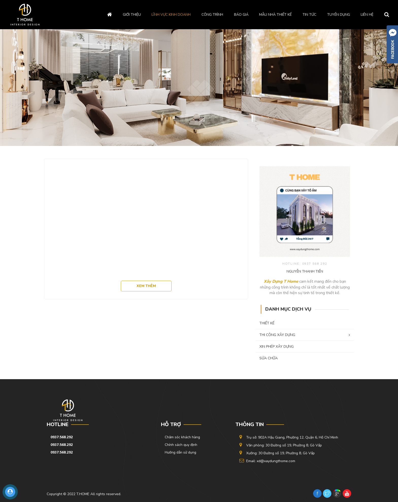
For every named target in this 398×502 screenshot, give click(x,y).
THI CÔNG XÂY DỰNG (304, 334)
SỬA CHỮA (268, 358)
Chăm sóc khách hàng (182, 437)
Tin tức (309, 14)
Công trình (212, 14)
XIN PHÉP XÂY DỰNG (276, 346)
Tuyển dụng (338, 14)
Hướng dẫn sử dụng (180, 452)
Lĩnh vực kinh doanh (171, 14)
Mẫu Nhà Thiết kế (275, 14)
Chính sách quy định (181, 444)
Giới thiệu (132, 14)
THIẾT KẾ (266, 323)
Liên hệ (367, 14)
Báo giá (241, 14)
